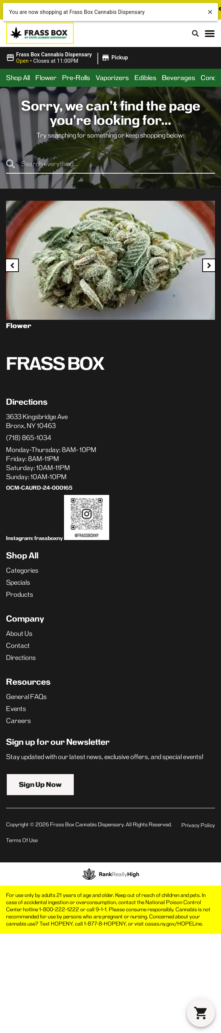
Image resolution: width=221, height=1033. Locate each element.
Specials (18, 582)
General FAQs (26, 696)
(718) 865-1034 (28, 437)
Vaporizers (112, 77)
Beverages (178, 77)
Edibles (145, 77)
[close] (210, 12)
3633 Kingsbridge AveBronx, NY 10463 (37, 421)
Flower (45, 77)
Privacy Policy (198, 825)
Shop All (18, 77)
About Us (19, 633)
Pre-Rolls (76, 77)
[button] (195, 33)
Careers (18, 720)
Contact (18, 645)
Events (16, 708)
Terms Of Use (22, 840)
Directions (21, 657)
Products (19, 594)
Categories (22, 570)
